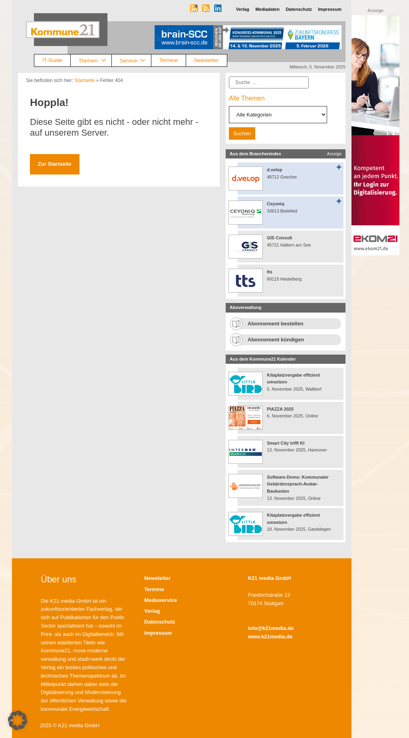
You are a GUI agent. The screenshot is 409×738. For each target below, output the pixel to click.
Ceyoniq (275, 203)
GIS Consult (279, 237)
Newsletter (206, 60)
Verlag (152, 611)
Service (135, 60)
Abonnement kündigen (276, 340)
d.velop (274, 169)
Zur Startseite (54, 164)
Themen (95, 60)
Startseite (84, 80)
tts (269, 271)
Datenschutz (159, 622)
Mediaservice (160, 600)
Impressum (158, 633)
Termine (168, 60)
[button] (17, 720)
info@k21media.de (271, 628)
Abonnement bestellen (275, 324)
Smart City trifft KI (285, 443)
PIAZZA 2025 (280, 409)
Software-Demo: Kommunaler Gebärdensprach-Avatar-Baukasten (298, 484)
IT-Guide (52, 60)
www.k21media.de (270, 637)
